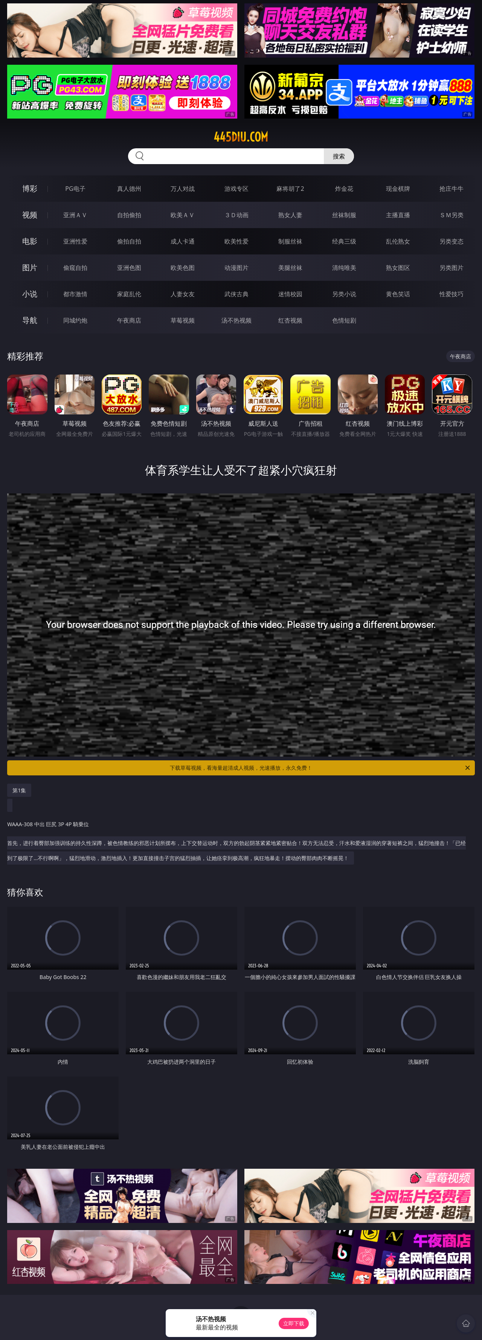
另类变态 (451, 241)
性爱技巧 (451, 294)
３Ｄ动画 (236, 215)
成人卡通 (183, 241)
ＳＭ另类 (451, 215)
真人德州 (129, 188)
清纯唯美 (344, 267)
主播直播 (398, 215)
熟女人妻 (290, 215)
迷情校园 (290, 294)
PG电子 (75, 188)
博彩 (29, 188)
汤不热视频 (236, 320)
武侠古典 (236, 294)
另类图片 (451, 267)
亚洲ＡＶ (75, 215)
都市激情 (75, 294)
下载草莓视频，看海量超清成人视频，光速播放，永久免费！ (320, 767)
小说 (29, 294)
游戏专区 (236, 188)
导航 (29, 320)
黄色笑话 (398, 294)
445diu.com (241, 137)
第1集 (19, 790)
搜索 (339, 156)
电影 (29, 241)
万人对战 (183, 188)
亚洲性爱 (75, 241)
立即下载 (293, 1323)
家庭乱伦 (129, 294)
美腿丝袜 (290, 267)
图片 (29, 267)
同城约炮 (75, 320)
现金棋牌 (398, 188)
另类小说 (344, 294)
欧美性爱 (236, 241)
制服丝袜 (290, 241)
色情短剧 (344, 320)
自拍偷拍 (129, 215)
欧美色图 (183, 267)
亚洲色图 (129, 267)
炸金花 (344, 188)
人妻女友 (183, 294)
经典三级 (344, 241)
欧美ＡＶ (183, 215)
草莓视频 (183, 320)
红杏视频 (290, 320)
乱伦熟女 (398, 241)
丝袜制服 (344, 215)
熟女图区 (398, 267)
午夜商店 (129, 320)
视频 (29, 215)
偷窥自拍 (75, 267)
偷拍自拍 (129, 241)
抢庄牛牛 (451, 188)
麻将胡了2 (290, 188)
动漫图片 (236, 267)
